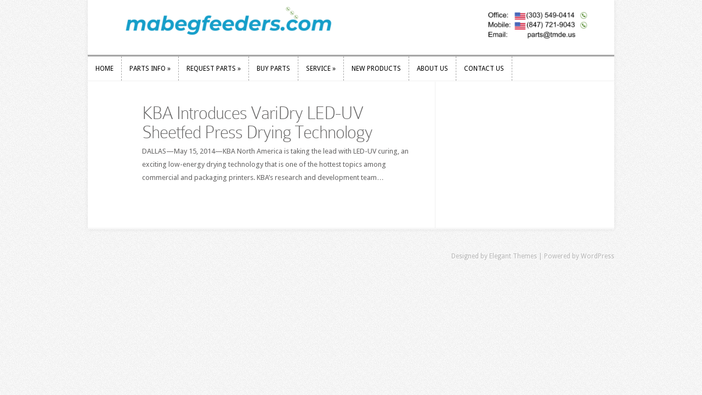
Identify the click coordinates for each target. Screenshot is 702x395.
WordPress (597, 256)
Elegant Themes (513, 256)
